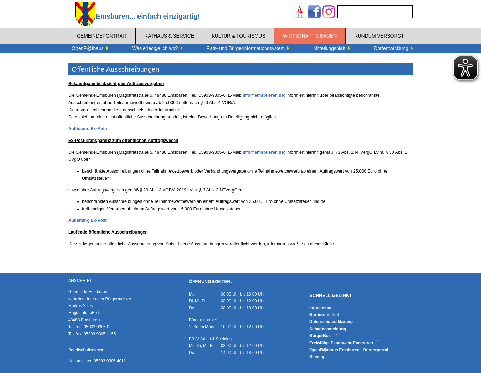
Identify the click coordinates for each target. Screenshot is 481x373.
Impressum (320, 307)
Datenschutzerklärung (331, 321)
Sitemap (317, 356)
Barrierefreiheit (324, 314)
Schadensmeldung (327, 329)
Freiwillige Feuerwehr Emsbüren (344, 343)
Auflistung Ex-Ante (87, 128)
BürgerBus (323, 335)
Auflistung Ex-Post (87, 220)
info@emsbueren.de (263, 95)
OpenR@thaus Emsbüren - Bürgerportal (348, 350)
